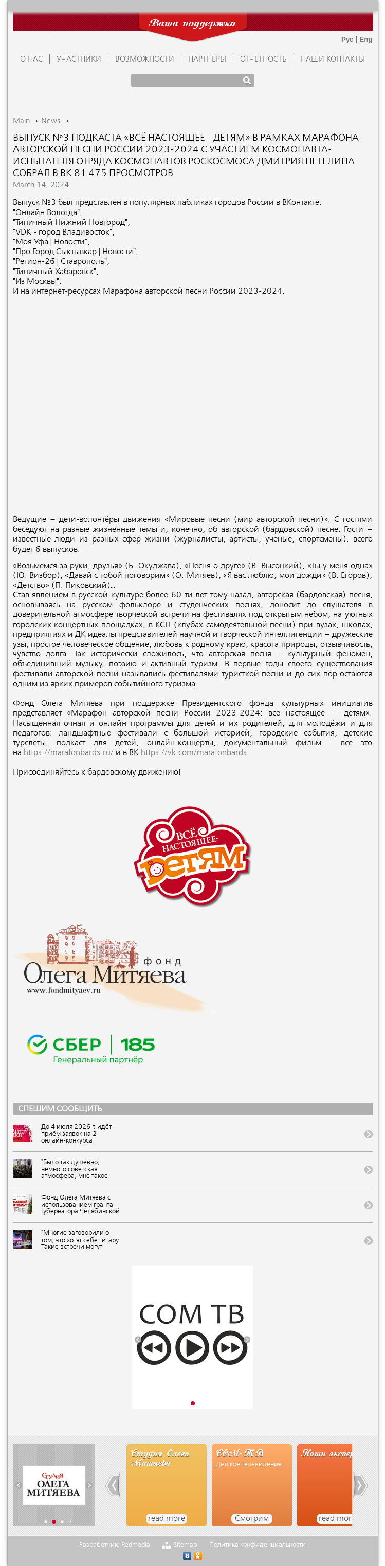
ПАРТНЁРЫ (207, 59)
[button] (138, 1339)
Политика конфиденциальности (257, 1545)
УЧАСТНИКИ (79, 59)
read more (166, 1519)
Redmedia (135, 1545)
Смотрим (252, 1519)
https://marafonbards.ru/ (69, 753)
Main (21, 121)
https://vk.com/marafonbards (194, 753)
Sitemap (185, 1545)
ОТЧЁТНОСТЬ (263, 59)
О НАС (31, 59)
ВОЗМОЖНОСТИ (144, 59)
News (50, 121)
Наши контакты (333, 59)
